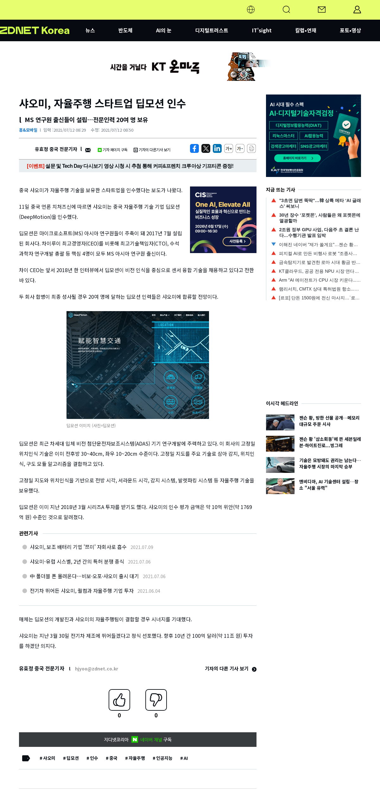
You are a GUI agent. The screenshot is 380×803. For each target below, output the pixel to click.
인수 (94, 758)
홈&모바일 (28, 130)
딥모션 (72, 758)
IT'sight (262, 30)
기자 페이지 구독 (113, 149)
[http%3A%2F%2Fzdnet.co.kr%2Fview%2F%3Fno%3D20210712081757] (217, 148)
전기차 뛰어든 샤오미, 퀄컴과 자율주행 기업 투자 (82, 590)
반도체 (125, 30)
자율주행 (137, 758)
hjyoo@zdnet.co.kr (96, 668)
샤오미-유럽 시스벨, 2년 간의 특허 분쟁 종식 (77, 561)
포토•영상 (350, 30)
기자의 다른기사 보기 (152, 149)
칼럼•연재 (305, 30)
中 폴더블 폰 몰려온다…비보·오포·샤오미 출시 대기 (84, 576)
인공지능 (164, 758)
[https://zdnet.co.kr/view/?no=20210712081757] (194, 148)
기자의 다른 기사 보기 (230, 668)
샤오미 (49, 758)
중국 (113, 758)
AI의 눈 (164, 30)
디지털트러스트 (211, 30)
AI (186, 758)
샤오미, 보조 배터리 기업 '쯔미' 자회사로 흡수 (78, 547)
